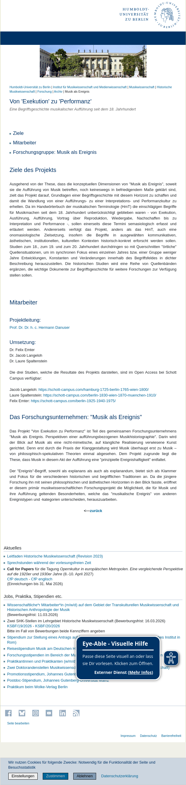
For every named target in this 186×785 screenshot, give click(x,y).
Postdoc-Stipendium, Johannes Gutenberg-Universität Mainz (58, 680)
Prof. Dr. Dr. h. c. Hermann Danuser (39, 327)
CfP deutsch (17, 579)
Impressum (128, 735)
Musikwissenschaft (141, 87)
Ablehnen (85, 776)
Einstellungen (23, 776)
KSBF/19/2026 (19, 626)
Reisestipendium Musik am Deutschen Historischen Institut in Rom (63, 648)
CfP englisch (42, 579)
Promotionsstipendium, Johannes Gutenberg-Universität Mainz (60, 674)
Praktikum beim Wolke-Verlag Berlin (37, 687)
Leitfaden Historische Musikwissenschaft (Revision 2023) (55, 556)
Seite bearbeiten (18, 723)
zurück (96, 510)
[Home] (21, 38)
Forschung (44, 91)
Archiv (58, 91)
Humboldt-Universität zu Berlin (29, 87)
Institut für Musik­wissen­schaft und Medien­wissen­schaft (90, 87)
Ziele (18, 133)
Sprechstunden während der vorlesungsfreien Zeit (49, 562)
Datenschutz (148, 735)
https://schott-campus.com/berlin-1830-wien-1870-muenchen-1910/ (99, 395)
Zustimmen (55, 776)
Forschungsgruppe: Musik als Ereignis (55, 152)
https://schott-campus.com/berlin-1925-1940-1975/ (73, 401)
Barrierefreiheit (171, 735)
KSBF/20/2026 (47, 626)
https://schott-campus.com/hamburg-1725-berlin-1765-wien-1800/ (94, 389)
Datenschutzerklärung (119, 776)
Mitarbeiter (24, 143)
